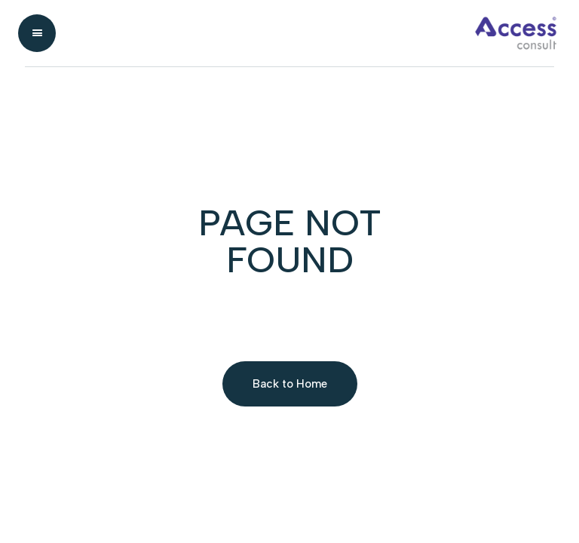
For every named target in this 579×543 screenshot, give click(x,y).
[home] (310, 33)
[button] (37, 33)
